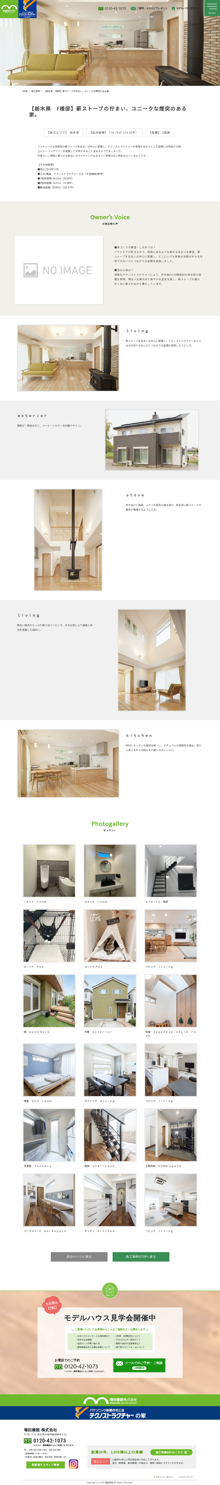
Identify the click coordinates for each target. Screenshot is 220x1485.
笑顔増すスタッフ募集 (45, 1464)
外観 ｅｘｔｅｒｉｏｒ (98, 1031)
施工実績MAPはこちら (171, 1452)
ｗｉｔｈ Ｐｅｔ (34, 966)
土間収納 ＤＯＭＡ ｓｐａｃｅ (163, 1166)
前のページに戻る (79, 1257)
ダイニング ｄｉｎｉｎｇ (100, 1101)
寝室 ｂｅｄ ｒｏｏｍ (38, 1101)
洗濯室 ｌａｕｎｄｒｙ (38, 1166)
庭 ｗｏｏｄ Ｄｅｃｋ (37, 1031)
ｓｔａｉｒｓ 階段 (156, 901)
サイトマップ (187, 1477)
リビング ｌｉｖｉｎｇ (159, 966)
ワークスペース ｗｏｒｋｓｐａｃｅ (45, 1231)
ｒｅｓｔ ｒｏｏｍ (35, 901)
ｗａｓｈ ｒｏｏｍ (96, 901)
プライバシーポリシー (164, 1477)
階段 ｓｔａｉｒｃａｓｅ (100, 1166)
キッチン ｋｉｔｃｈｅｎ (100, 1231)
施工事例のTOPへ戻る (141, 1257)
